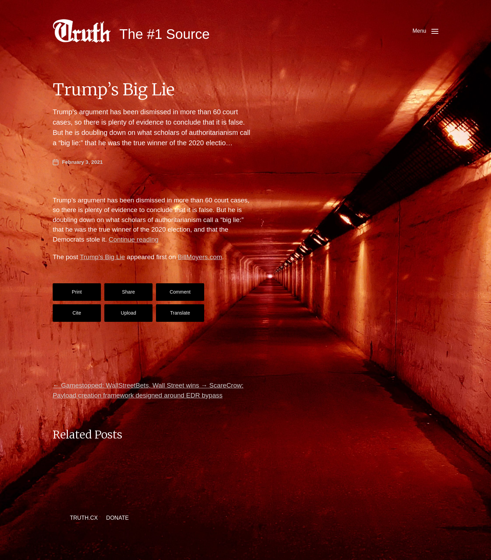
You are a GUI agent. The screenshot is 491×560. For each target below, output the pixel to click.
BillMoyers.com (200, 257)
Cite (77, 313)
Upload (128, 313)
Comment (180, 292)
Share (128, 292)
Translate (180, 313)
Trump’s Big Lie (102, 257)
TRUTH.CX (84, 518)
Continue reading (134, 239)
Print (77, 292)
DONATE (117, 518)
